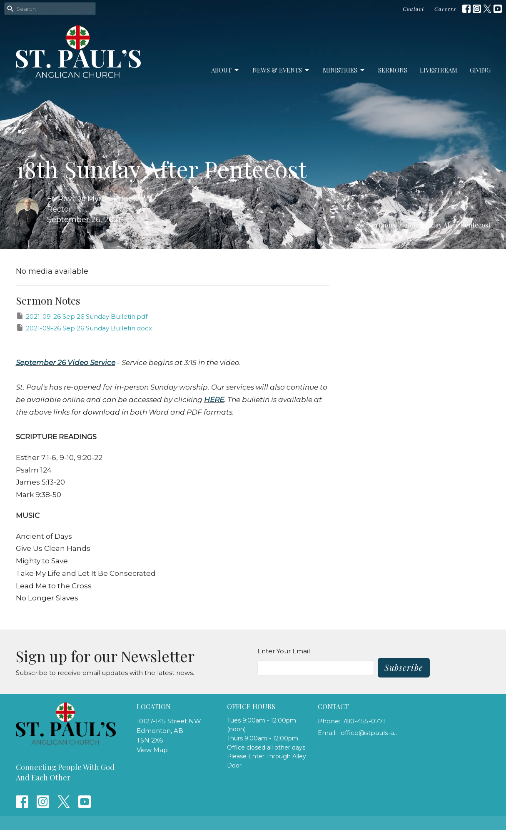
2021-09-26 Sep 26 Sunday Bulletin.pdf (81, 316)
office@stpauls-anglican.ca (370, 733)
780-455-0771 (363, 721)
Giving (480, 70)
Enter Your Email (283, 651)
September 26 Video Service (65, 362)
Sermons (392, 70)
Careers (445, 8)
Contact (413, 8)
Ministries (344, 70)
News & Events (281, 70)
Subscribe (403, 667)
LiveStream (438, 70)
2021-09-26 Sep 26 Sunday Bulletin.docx (84, 327)
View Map (152, 750)
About (225, 70)
